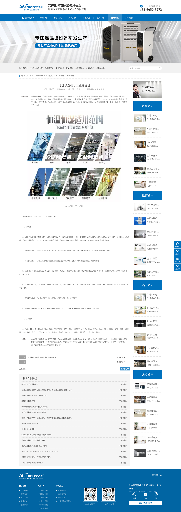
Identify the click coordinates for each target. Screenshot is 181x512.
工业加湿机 (60, 68)
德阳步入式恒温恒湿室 (30, 384)
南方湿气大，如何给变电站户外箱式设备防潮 (154, 361)
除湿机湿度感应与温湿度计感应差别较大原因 (154, 411)
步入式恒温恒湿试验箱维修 (154, 142)
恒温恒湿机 (44, 505)
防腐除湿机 (79, 68)
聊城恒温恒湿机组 (28, 401)
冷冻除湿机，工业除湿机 (65, 76)
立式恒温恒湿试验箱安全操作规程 (34, 412)
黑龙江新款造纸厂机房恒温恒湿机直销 (154, 272)
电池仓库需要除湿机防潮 (154, 321)
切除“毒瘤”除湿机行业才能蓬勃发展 (35, 407)
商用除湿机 (44, 494)
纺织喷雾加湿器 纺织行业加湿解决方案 (154, 384)
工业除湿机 (44, 490)
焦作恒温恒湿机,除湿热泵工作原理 (34, 446)
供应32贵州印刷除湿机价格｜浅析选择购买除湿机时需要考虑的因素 (154, 169)
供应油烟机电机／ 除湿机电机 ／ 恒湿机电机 (154, 218)
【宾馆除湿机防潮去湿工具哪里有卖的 (154, 182)
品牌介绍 (100, 18)
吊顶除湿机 (100, 68)
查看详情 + (121, 357)
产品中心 (44, 18)
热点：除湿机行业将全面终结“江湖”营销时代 (154, 258)
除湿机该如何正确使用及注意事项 (154, 424)
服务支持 (86, 18)
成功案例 (72, 18)
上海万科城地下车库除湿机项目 (33, 440)
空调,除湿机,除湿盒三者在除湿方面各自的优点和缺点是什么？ (154, 451)
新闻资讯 (115, 18)
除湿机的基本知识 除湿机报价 (154, 397)
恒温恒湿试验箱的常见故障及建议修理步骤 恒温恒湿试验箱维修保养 (47, 390)
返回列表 (125, 368)
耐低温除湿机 (45, 508)
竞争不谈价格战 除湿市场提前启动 (34, 395)
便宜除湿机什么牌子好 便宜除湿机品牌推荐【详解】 (154, 232)
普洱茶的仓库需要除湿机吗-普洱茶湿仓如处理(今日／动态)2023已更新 (154, 308)
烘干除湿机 (49, 68)
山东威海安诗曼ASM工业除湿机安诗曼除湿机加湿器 (154, 437)
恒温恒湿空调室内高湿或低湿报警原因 (42, 357)
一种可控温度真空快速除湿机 (32, 463)
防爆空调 (69, 68)
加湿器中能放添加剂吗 (30, 423)
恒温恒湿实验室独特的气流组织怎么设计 (37, 457)
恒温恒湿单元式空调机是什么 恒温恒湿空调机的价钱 (154, 245)
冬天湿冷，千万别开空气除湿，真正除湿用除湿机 (40, 451)
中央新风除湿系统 (36, 68)
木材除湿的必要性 (28, 429)
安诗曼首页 (30, 18)
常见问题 (49, 76)
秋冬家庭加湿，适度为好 (154, 155)
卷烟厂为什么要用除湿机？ (154, 129)
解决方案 (58, 18)
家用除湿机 (44, 498)
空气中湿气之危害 (154, 205)
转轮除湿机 (44, 501)
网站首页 (22, 486)
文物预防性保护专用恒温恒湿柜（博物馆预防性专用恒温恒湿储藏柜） (47, 418)
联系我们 (129, 18)
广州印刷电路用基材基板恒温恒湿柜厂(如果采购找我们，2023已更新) (154, 115)
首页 (31, 76)
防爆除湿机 (90, 68)
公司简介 (24, 501)
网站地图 (155, 475)
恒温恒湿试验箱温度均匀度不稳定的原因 (37, 435)
